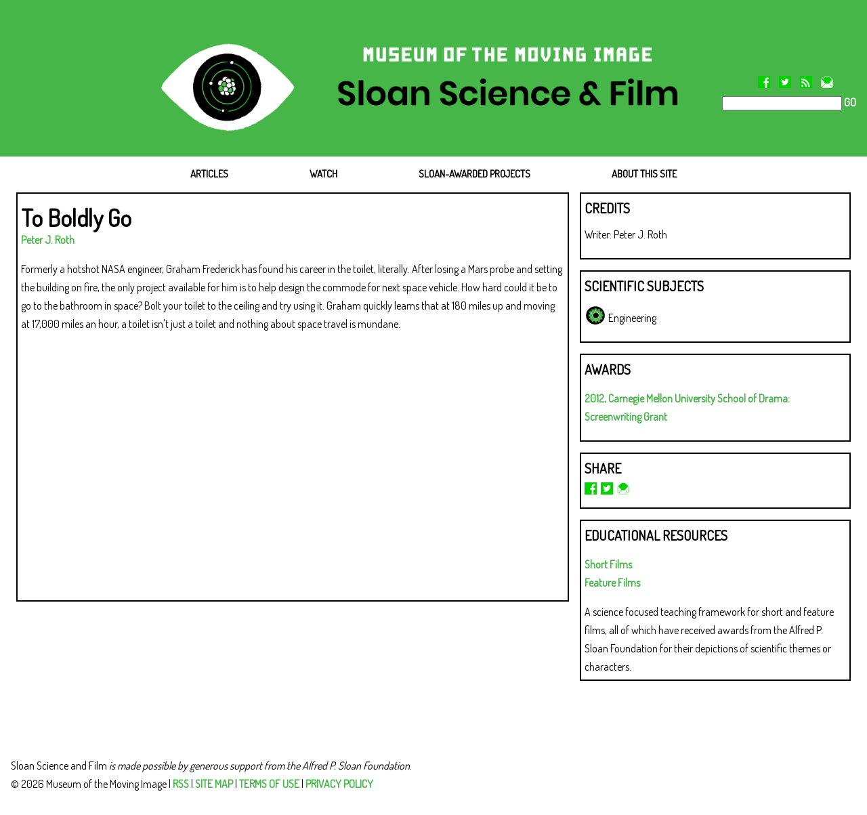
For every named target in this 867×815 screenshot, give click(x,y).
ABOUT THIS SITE (644, 173)
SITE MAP (214, 784)
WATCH (323, 173)
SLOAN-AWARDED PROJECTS (474, 173)
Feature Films (612, 582)
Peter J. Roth (48, 240)
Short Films (608, 564)
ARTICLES (209, 173)
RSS (181, 784)
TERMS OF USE (269, 784)
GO (849, 102)
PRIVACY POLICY (339, 784)
